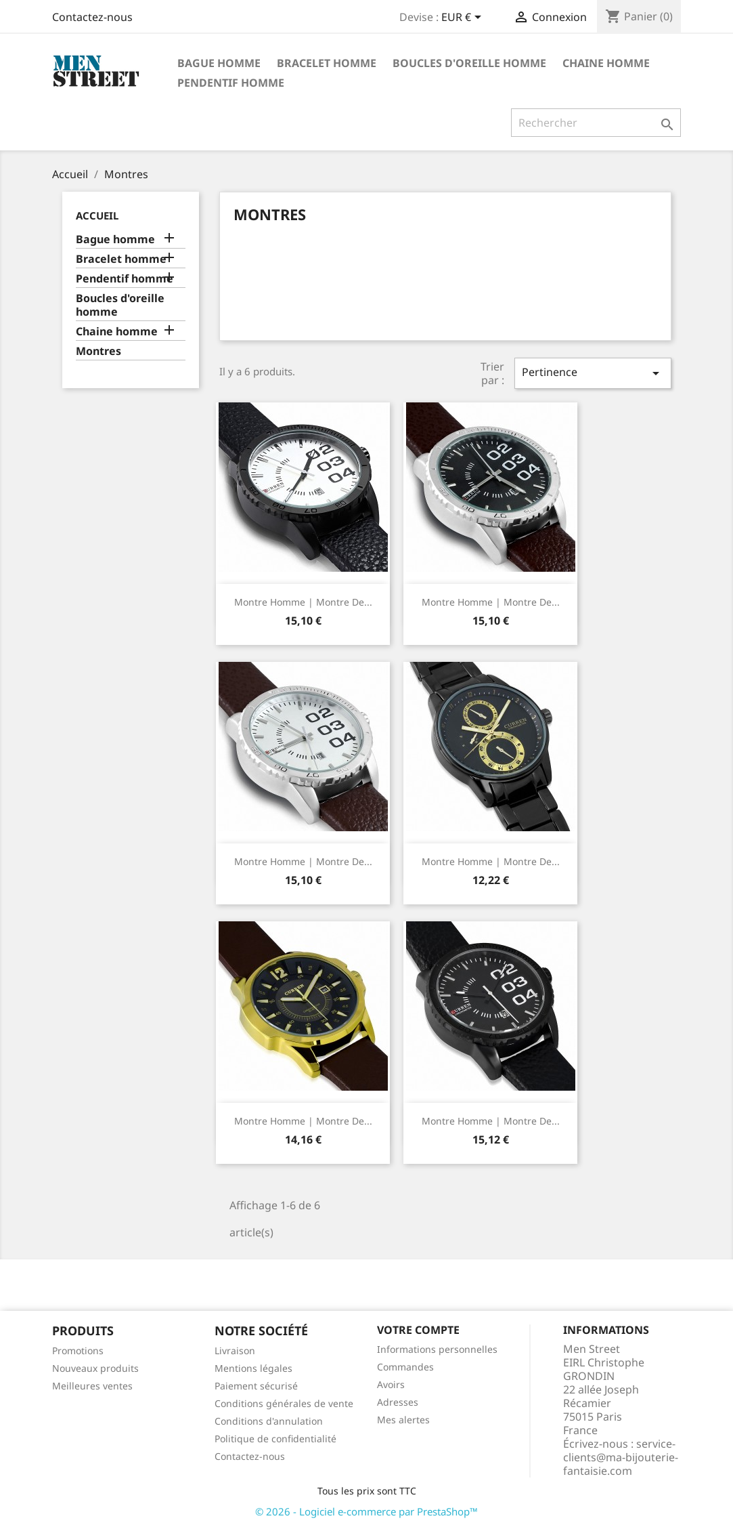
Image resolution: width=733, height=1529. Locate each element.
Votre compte (418, 1329)
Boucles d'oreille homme (469, 63)
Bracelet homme (326, 63)
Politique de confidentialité (275, 1438)
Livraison (235, 1350)
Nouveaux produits (95, 1368)
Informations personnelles (437, 1349)
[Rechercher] (596, 122)
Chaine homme (606, 63)
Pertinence (593, 372)
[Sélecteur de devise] (463, 18)
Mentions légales (253, 1368)
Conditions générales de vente (284, 1403)
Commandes (405, 1366)
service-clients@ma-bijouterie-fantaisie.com (620, 1457)
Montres (98, 351)
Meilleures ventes (92, 1385)
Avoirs (391, 1384)
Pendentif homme (230, 82)
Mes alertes (403, 1419)
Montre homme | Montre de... (303, 601)
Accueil (97, 215)
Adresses (397, 1402)
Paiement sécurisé (256, 1385)
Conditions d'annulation (269, 1421)
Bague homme (219, 63)
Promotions (78, 1350)
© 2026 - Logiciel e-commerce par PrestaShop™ (366, 1511)
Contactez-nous (92, 16)
